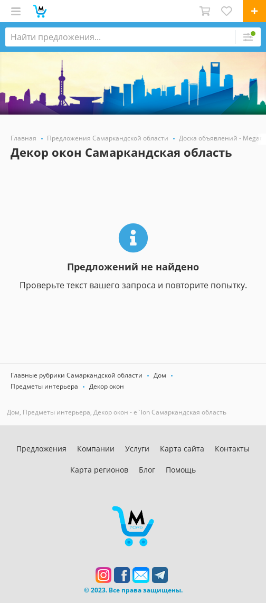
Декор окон (106, 386)
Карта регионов (99, 470)
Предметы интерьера (44, 386)
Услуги (137, 449)
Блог (147, 470)
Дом (160, 375)
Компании (96, 449)
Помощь (181, 470)
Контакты (232, 449)
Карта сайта (182, 449)
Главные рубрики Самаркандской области (76, 375)
